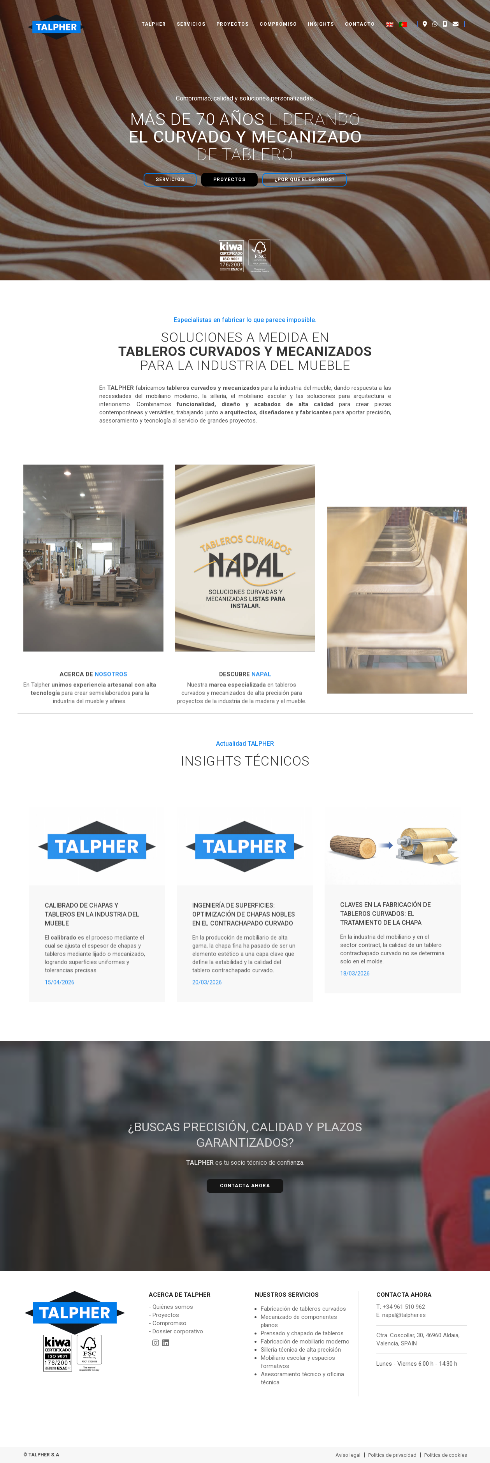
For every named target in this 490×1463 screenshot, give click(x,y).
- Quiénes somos (171, 1306)
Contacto (360, 15)
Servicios (191, 15)
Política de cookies (445, 1455)
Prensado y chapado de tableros (302, 1333)
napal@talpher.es (404, 1315)
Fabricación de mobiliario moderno (305, 1341)
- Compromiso (167, 1323)
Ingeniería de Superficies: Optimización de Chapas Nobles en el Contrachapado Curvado (243, 1004)
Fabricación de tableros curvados (303, 1308)
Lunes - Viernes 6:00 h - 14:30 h (416, 1363)
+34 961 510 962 (403, 1306)
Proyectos (232, 15)
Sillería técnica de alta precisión (301, 1349)
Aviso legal (347, 1455)
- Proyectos (164, 1315)
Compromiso (278, 15)
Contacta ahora (245, 1185)
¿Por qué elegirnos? (304, 179)
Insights (321, 15)
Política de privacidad (392, 1455)
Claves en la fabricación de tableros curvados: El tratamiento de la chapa (385, 1000)
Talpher (154, 15)
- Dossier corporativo (176, 1331)
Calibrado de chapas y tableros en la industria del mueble (92, 1004)
